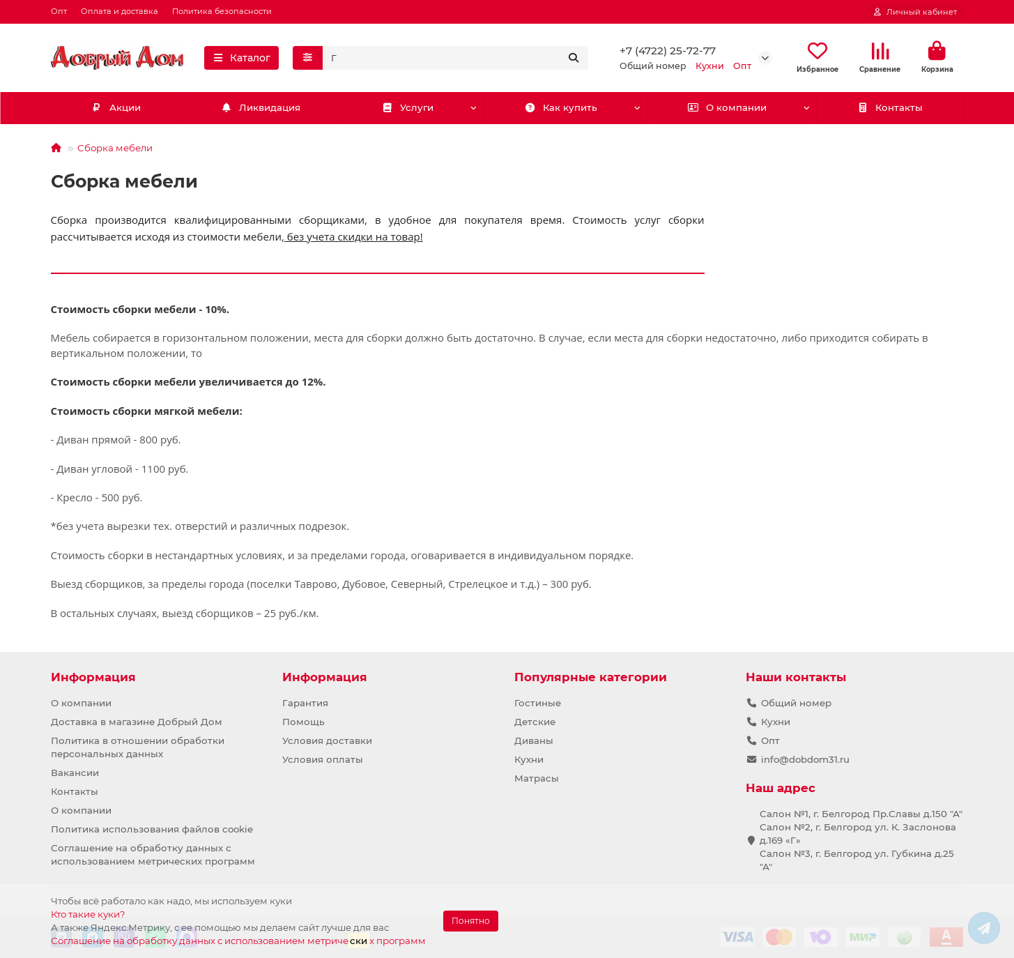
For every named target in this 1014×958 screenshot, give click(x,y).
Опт (59, 11)
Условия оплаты (322, 759)
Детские (534, 721)
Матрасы (536, 778)
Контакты (889, 107)
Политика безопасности (222, 11)
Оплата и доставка (119, 11)
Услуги (407, 107)
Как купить (560, 107)
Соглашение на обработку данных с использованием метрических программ (153, 854)
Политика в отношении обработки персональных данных (137, 747)
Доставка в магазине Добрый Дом (136, 721)
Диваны (533, 740)
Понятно (471, 920)
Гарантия (305, 702)
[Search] (455, 58)
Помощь (303, 721)
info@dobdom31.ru (805, 759)
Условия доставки (327, 740)
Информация (93, 677)
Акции (116, 107)
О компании (727, 107)
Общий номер (796, 702)
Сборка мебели (115, 147)
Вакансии (75, 772)
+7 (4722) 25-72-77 (668, 50)
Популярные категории (590, 677)
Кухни (529, 759)
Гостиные (537, 702)
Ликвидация (261, 107)
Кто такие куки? (88, 914)
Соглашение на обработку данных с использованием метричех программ (238, 940)
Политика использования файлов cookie (152, 829)
